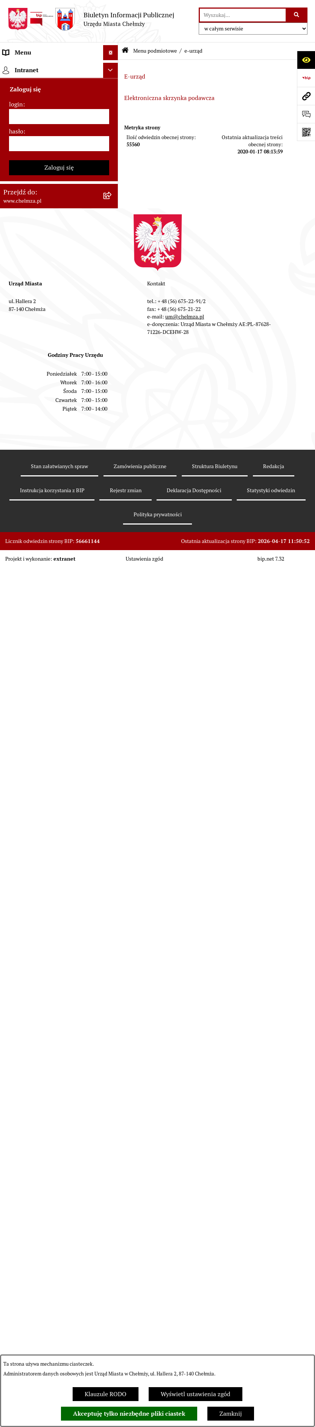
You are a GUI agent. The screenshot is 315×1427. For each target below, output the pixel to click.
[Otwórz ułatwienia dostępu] (306, 60)
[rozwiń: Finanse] (112, 384)
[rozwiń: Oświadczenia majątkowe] (112, 513)
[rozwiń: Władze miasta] (112, 127)
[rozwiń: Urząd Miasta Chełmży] (112, 147)
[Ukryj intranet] (110, 1024)
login (16, 1058)
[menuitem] (59, 87)
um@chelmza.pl (184, 1270)
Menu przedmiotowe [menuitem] (31, 976)
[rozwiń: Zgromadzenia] (112, 653)
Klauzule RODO (105, 1394)
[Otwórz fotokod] (306, 132)
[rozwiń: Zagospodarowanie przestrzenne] (112, 573)
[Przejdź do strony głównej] (91, 19)
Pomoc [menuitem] (12, 991)
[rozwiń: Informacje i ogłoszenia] (112, 533)
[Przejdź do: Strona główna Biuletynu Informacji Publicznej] (125, 50)
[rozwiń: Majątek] (112, 364)
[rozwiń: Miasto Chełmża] (112, 107)
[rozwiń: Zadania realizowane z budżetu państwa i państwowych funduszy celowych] (112, 830)
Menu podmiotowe (155, 50)
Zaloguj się (59, 1121)
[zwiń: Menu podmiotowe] (112, 68)
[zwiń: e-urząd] (112, 167)
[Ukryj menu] (110, 52)
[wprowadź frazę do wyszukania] (243, 15)
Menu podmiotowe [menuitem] (28, 67)
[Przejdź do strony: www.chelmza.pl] (306, 96)
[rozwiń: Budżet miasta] (112, 325)
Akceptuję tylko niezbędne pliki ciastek (129, 1414)
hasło (16, 1085)
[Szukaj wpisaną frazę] (297, 15)
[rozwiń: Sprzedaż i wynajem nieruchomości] (112, 296)
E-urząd (134, 76)
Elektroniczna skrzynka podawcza (169, 98)
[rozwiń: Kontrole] (112, 553)
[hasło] (59, 1097)
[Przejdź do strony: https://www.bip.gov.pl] (306, 78)
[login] (59, 1070)
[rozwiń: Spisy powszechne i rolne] (112, 868)
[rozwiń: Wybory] (112, 424)
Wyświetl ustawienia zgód (195, 1394)
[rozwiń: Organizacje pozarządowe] (112, 464)
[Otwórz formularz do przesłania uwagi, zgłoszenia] (306, 114)
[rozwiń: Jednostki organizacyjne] (112, 256)
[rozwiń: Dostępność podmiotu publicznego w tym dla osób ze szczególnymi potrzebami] (112, 732)
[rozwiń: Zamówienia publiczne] (112, 276)
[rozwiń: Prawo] (112, 236)
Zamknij (230, 1414)
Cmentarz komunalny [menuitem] (32, 1006)
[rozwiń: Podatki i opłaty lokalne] (112, 404)
